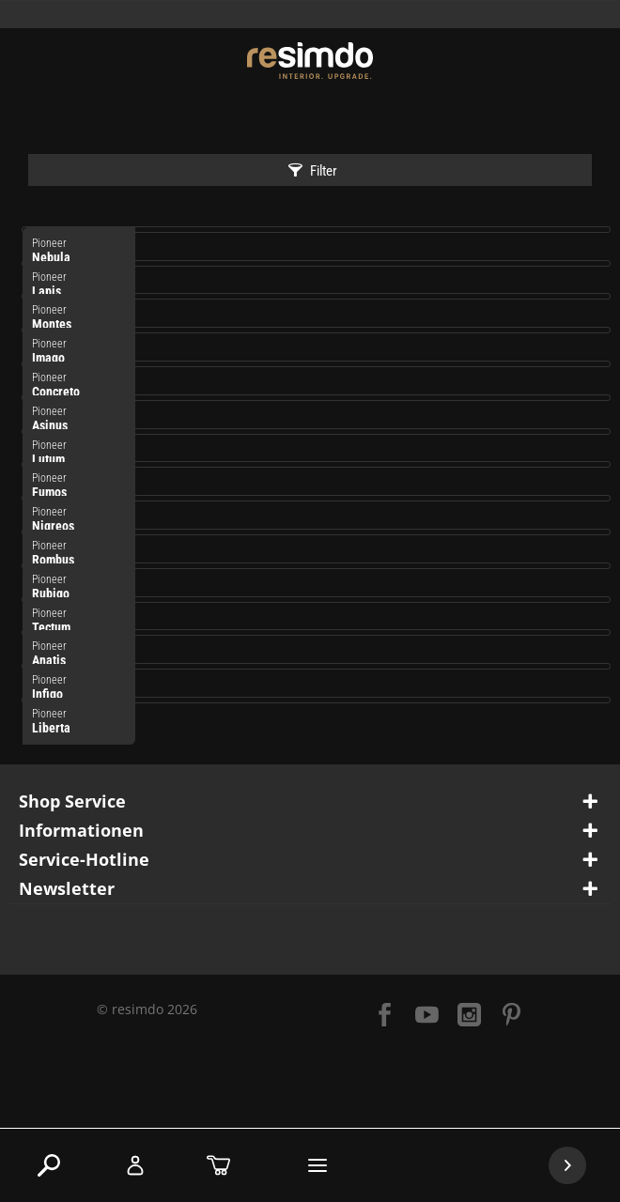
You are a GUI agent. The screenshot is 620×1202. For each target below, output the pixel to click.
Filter (312, 170)
